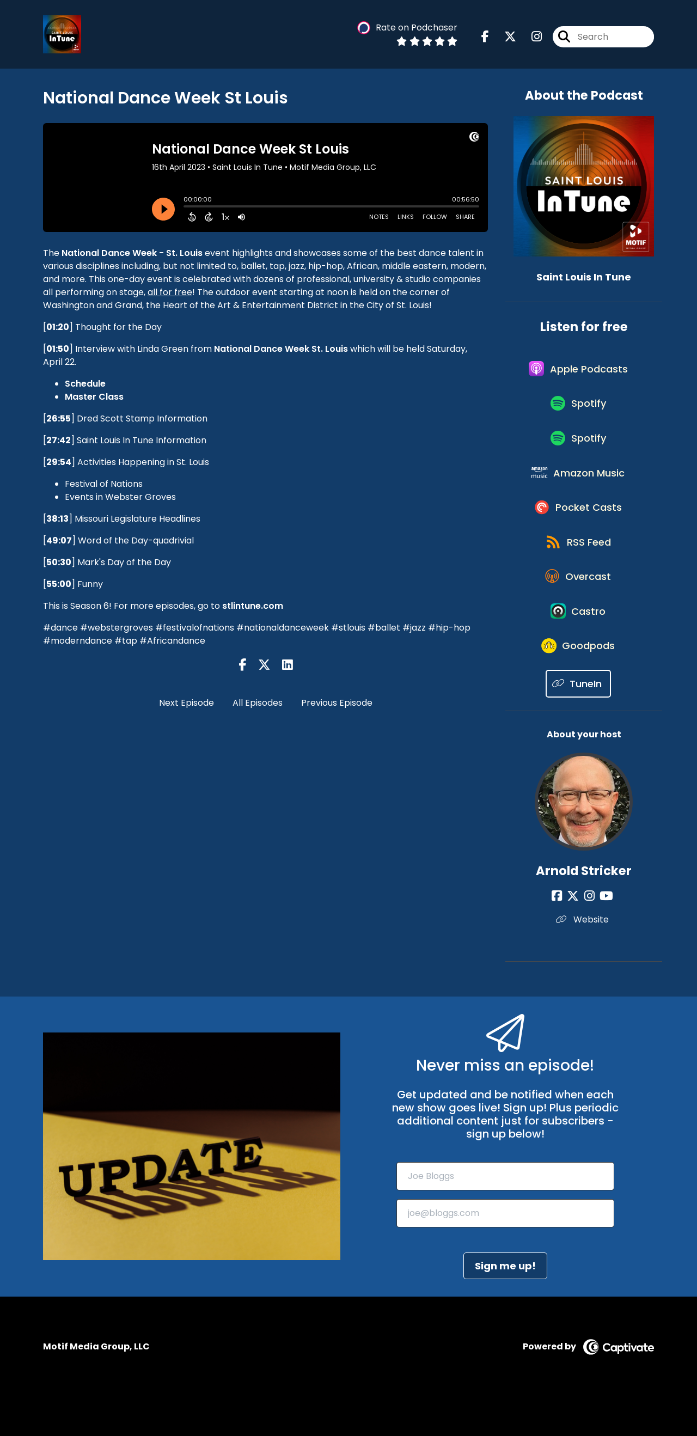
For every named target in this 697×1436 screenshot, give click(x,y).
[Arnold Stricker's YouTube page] (603, 935)
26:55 (58, 418)
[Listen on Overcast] (578, 605)
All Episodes (258, 702)
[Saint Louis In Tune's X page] (503, 37)
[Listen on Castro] (578, 645)
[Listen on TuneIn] (579, 723)
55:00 (58, 584)
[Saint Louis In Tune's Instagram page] (530, 37)
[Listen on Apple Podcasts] (578, 372)
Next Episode (186, 702)
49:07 (59, 540)
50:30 (58, 562)
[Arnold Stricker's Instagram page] (589, 935)
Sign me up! (505, 1304)
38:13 (57, 518)
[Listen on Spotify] (578, 411)
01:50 (57, 349)
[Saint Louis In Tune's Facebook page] (485, 37)
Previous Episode (336, 702)
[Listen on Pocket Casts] (579, 528)
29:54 (58, 462)
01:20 (57, 327)
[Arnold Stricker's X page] (576, 935)
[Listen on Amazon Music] (578, 489)
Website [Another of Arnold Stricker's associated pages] (584, 958)
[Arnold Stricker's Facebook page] (563, 935)
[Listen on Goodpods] (578, 684)
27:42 (58, 440)
